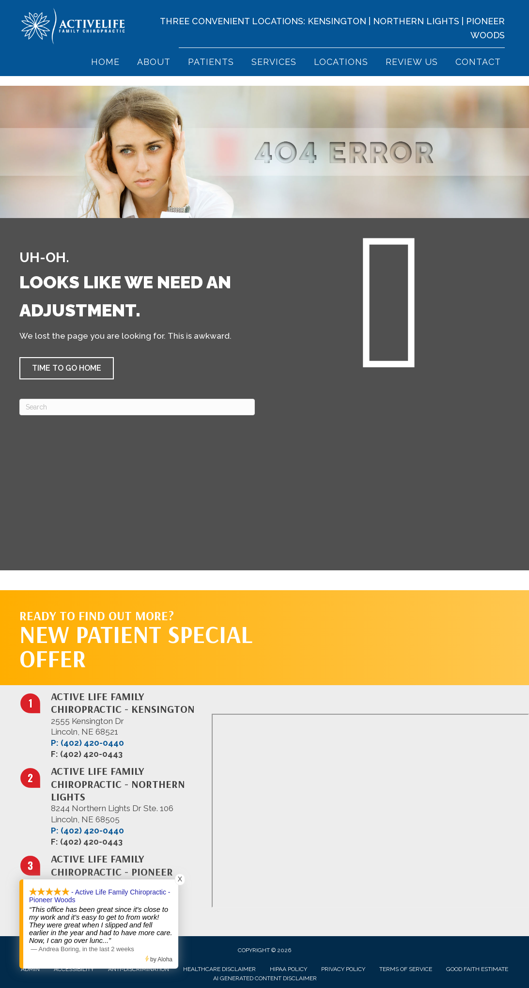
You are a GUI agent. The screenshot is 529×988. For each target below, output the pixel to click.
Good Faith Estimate (477, 969)
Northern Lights (416, 21)
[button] (66, 368)
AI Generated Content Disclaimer (265, 978)
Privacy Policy (343, 969)
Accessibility (74, 969)
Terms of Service (405, 969)
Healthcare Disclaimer (219, 969)
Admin (30, 969)
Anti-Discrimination (138, 969)
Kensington (337, 21)
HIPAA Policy (288, 969)
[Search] (137, 407)
